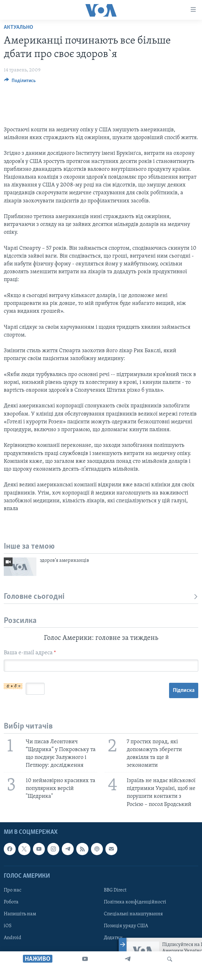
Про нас (12, 890)
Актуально (18, 27)
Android (12, 937)
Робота (11, 902)
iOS (8, 925)
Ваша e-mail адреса (30, 653)
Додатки (113, 937)
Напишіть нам (20, 914)
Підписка (183, 690)
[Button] (20, 82)
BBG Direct (115, 890)
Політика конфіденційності (135, 902)
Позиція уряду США (126, 925)
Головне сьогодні (101, 597)
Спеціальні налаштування (133, 914)
